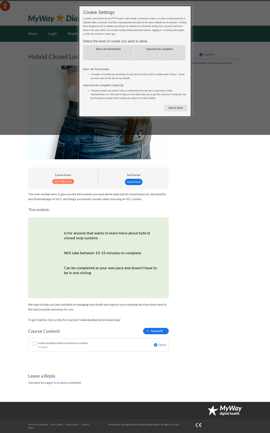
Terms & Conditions (38, 424)
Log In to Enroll (133, 182)
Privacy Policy (72, 424)
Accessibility (56, 424)
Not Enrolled (63, 181)
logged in (50, 382)
